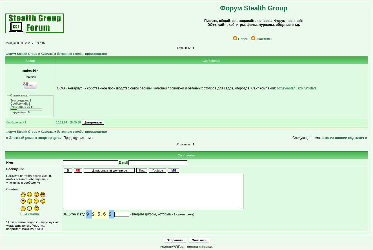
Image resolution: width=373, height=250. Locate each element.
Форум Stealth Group (21, 53)
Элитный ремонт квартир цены (35, 138)
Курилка (47, 53)
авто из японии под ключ (343, 138)
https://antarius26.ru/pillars (297, 88)
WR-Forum (179, 246)
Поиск (240, 39)
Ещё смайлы (30, 214)
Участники (261, 39)
